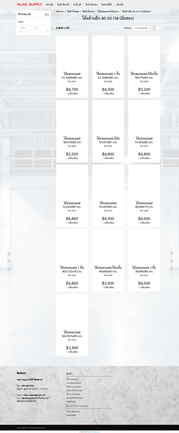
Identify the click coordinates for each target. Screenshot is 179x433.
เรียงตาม (128, 28)
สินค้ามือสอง (91, 4)
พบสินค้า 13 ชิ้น (62, 28)
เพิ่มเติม (119, 4)
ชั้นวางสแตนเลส (73, 394)
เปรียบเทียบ (73, 93)
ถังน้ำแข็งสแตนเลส (74, 390)
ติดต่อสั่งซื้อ (106, 4)
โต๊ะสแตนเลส (72, 379)
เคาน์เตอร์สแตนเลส (75, 398)
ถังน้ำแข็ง (77, 4)
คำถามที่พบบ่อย (73, 411)
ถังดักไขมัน (71, 401)
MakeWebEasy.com (93, 432)
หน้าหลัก (49, 4)
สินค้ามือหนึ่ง (63, 4)
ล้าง (47, 14)
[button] (128, 4)
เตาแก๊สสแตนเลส (74, 383)
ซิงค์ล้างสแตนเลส (74, 387)
